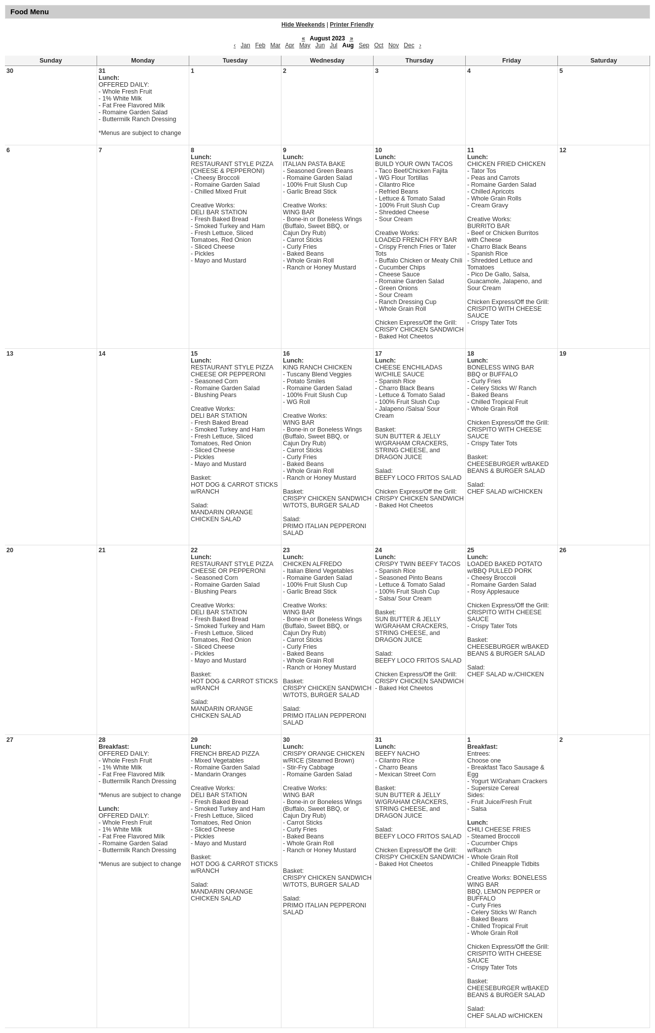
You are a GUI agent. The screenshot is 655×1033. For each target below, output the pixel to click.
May (304, 45)
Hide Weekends (303, 24)
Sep (364, 45)
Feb (260, 45)
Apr (289, 45)
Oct (378, 45)
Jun (320, 45)
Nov (393, 45)
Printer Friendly (352, 24)
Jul (333, 45)
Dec (409, 45)
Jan (245, 45)
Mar (275, 45)
